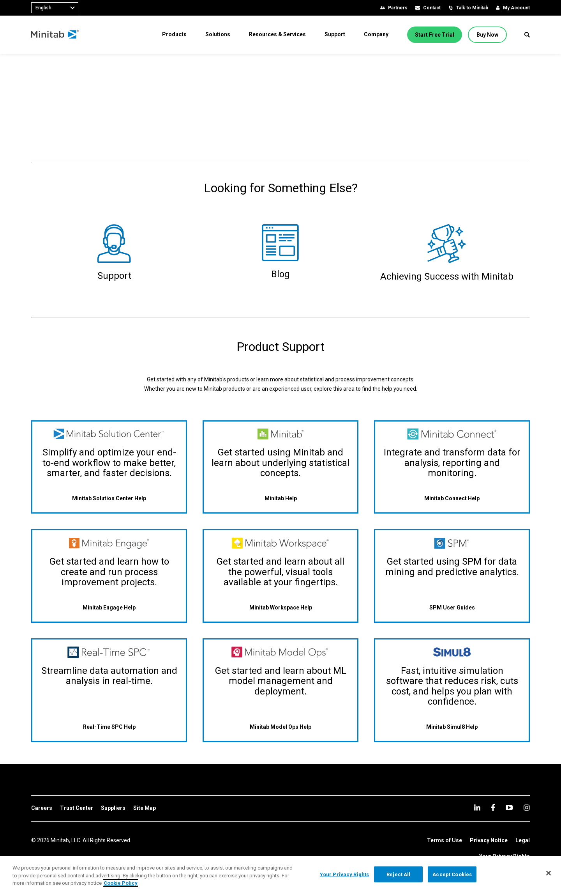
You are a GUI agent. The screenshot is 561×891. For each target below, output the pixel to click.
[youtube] (509, 807)
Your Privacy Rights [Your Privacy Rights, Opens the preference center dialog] (344, 874)
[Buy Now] (487, 35)
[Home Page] (55, 34)
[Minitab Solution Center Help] (109, 498)
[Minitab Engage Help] (109, 607)
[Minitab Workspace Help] (280, 607)
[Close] (548, 873)
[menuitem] (174, 34)
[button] (527, 34)
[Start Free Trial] (434, 35)
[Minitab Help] (280, 498)
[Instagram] (526, 807)
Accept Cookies (452, 874)
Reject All (398, 874)
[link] (41, 808)
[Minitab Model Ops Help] (280, 727)
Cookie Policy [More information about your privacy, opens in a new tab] (121, 883)
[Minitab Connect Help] (452, 498)
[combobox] (54, 7)
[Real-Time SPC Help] (109, 727)
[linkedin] (477, 807)
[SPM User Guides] (452, 607)
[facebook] (493, 807)
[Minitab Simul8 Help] (452, 727)
